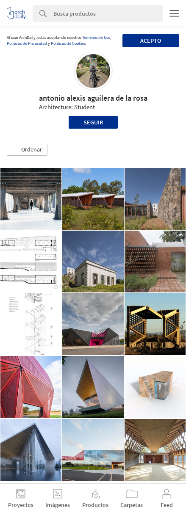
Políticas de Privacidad (27, 43)
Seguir (93, 122)
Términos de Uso (96, 37)
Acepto (150, 40)
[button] (27, 150)
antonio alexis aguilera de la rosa (93, 98)
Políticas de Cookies (68, 43)
